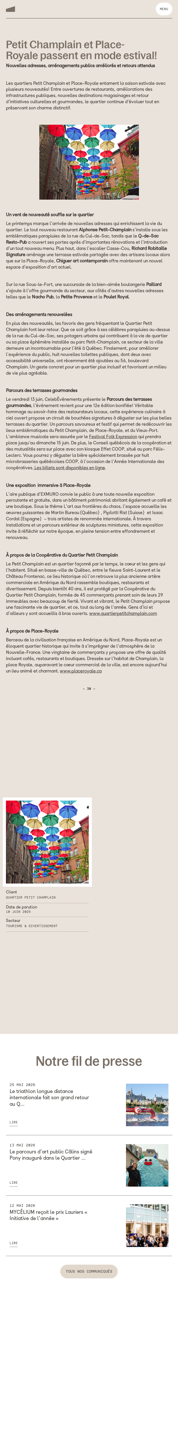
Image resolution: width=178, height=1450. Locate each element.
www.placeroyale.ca (81, 671)
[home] (10, 9)
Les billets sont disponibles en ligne (69, 468)
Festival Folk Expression (113, 437)
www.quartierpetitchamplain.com (123, 614)
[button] (163, 9)
